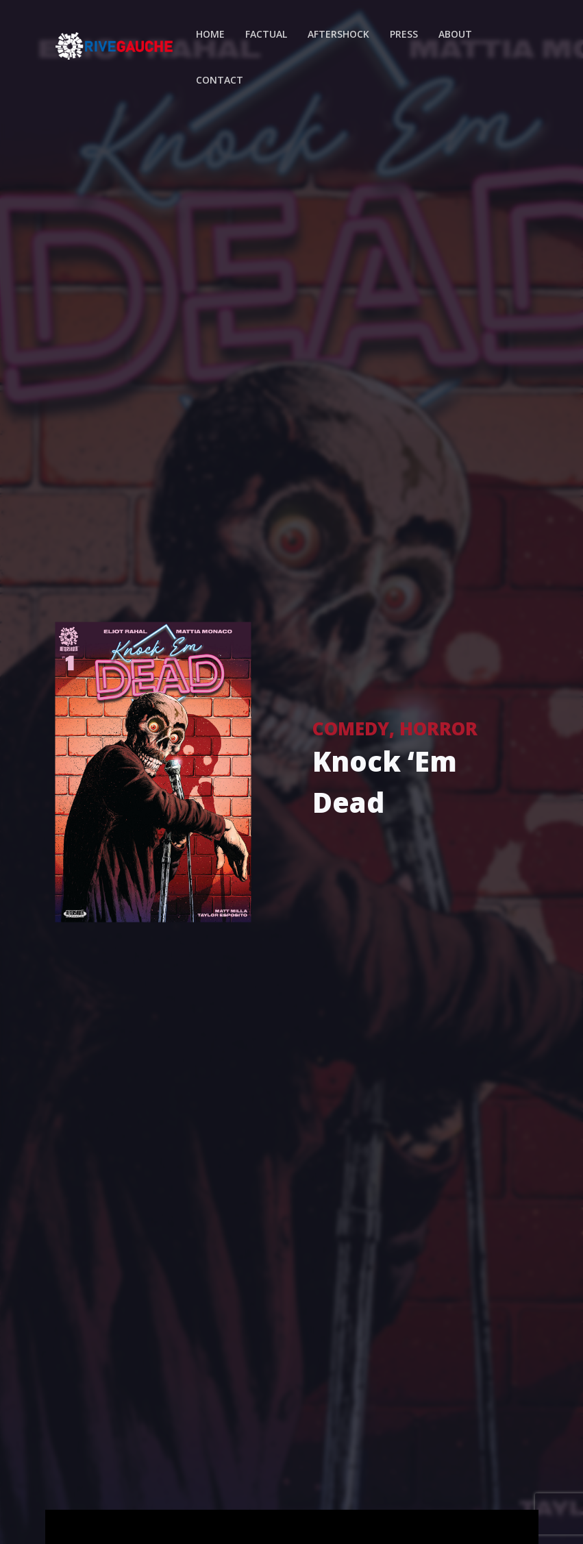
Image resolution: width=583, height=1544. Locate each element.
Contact (219, 79)
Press (404, 33)
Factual (266, 33)
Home (210, 33)
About (455, 33)
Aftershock (338, 33)
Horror (438, 727)
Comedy (350, 727)
